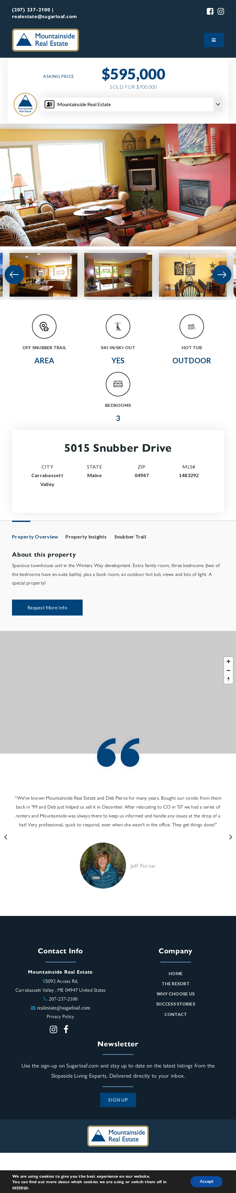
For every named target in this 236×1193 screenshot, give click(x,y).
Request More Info (47, 607)
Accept (206, 1181)
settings (20, 1187)
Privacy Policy (60, 1016)
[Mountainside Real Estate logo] (45, 39)
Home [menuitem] (176, 973)
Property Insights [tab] (86, 536)
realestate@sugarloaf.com (63, 1007)
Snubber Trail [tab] (130, 536)
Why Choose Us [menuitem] (176, 993)
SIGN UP (118, 1099)
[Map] (118, 692)
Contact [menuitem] (175, 1014)
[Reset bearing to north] (228, 679)
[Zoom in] (228, 661)
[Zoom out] (228, 670)
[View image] (43, 275)
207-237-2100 (63, 998)
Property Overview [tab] (35, 536)
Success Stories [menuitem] (175, 1003)
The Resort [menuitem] (176, 983)
